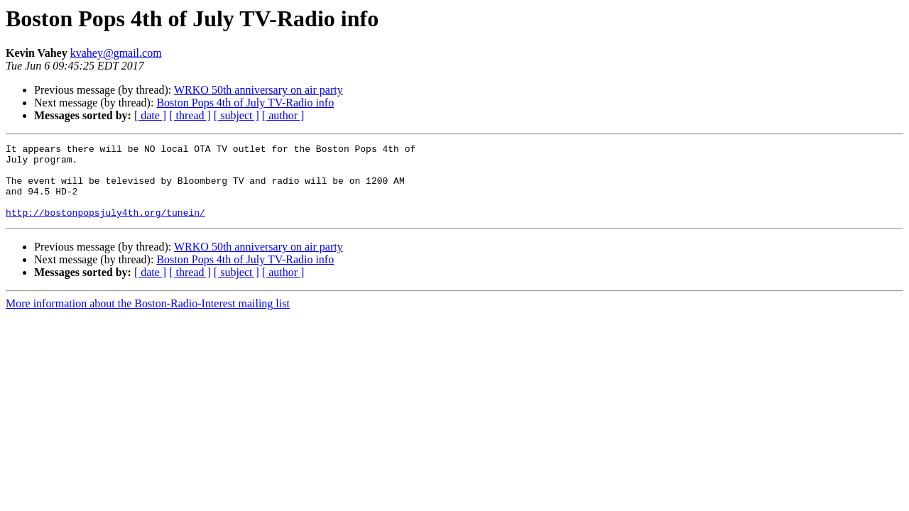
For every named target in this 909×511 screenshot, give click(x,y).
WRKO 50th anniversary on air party (258, 90)
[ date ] (150, 115)
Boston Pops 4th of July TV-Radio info (245, 103)
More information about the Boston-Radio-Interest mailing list (148, 318)
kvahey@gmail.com (116, 53)
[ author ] (283, 115)
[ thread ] (190, 115)
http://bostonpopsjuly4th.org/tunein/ (105, 227)
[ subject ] (236, 115)
